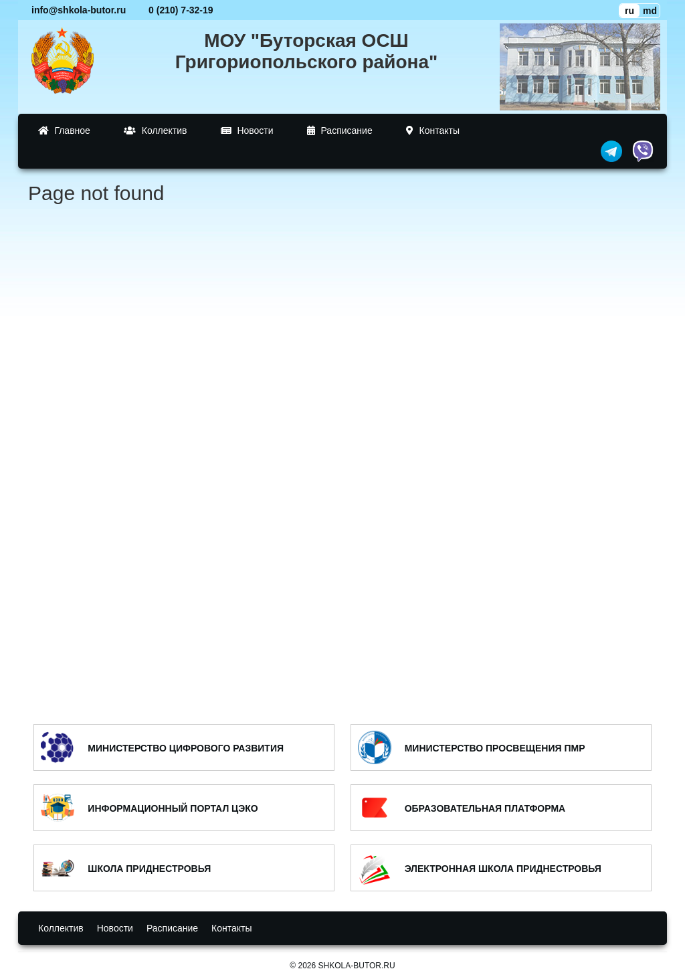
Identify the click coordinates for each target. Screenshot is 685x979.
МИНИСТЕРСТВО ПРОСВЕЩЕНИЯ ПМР (495, 748)
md (650, 10)
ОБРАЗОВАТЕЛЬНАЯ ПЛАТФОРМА (485, 808)
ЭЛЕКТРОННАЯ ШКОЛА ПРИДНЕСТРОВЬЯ (503, 868)
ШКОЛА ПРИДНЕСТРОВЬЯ (149, 868)
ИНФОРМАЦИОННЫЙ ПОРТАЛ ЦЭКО (173, 808)
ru (629, 10)
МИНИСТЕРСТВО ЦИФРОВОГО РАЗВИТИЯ (186, 748)
